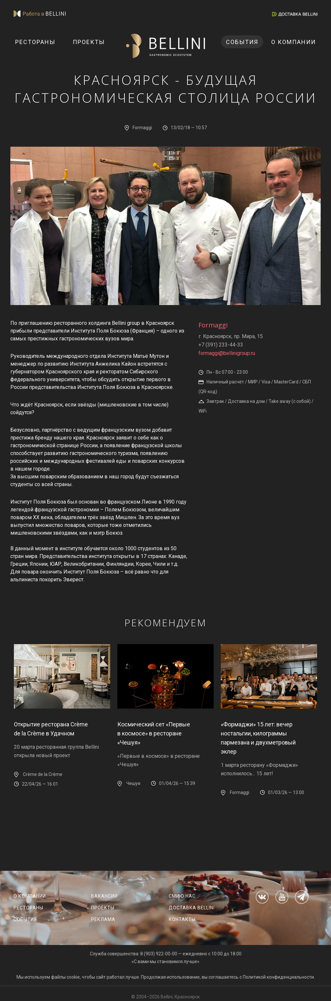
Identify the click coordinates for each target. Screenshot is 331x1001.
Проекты (89, 42)
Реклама (103, 919)
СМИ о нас (182, 896)
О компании (293, 42)
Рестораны (35, 42)
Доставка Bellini (192, 907)
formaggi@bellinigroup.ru (226, 353)
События (242, 42)
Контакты (182, 919)
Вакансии (104, 896)
